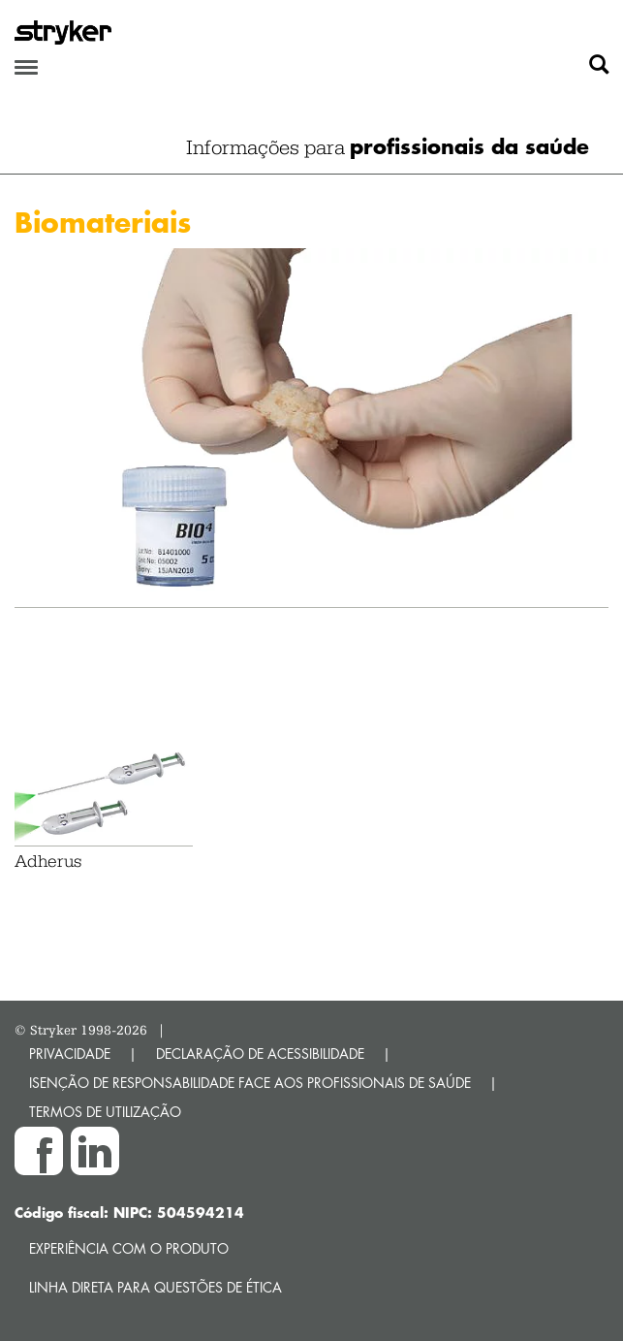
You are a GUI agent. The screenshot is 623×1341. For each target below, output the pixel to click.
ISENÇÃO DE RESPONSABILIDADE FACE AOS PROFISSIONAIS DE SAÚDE (250, 1082)
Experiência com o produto (129, 1248)
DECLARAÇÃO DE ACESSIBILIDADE (260, 1053)
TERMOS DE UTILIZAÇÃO (105, 1111)
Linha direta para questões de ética (155, 1287)
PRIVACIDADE (69, 1053)
